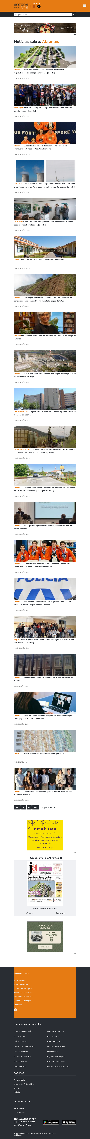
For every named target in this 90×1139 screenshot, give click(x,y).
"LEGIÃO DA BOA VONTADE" (58, 1067)
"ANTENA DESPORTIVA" (56, 1046)
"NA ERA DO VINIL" (21, 1051)
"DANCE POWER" (53, 1036)
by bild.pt (18, 1135)
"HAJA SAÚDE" (20, 1067)
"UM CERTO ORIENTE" (55, 1061)
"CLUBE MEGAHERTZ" (22, 1056)
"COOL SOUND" (20, 1036)
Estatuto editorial (21, 984)
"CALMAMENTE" (20, 1061)
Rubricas (17, 1088)
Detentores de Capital (23, 988)
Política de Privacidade (23, 996)
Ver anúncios (19, 1108)
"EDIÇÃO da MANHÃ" (22, 1031)
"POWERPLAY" (52, 1051)
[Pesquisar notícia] (43, 14)
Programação (19, 1080)
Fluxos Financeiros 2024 (24, 992)
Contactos (18, 1005)
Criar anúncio (19, 1112)
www (29, 913)
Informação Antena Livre (24, 1084)
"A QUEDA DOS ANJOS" (55, 1056)
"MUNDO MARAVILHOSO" (24, 1046)
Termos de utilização (22, 1001)
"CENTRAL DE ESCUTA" (55, 1031)
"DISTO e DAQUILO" (54, 1041)
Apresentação (19, 980)
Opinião (17, 1092)
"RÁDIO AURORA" (21, 1041)
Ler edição (60, 913)
